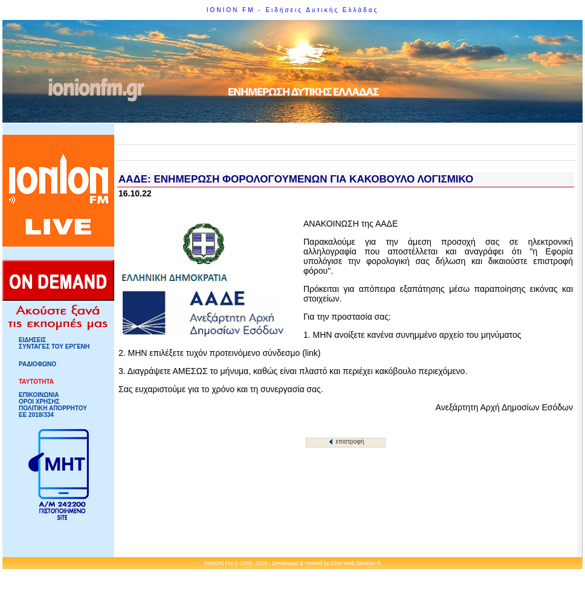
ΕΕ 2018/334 (36, 415)
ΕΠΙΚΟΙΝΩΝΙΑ (39, 395)
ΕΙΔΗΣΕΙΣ (32, 340)
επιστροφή (346, 441)
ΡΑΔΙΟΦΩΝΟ (37, 364)
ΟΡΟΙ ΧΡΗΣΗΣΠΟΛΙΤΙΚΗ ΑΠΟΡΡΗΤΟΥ (53, 405)
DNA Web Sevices (353, 563)
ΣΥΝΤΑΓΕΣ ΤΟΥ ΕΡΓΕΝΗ (54, 346)
